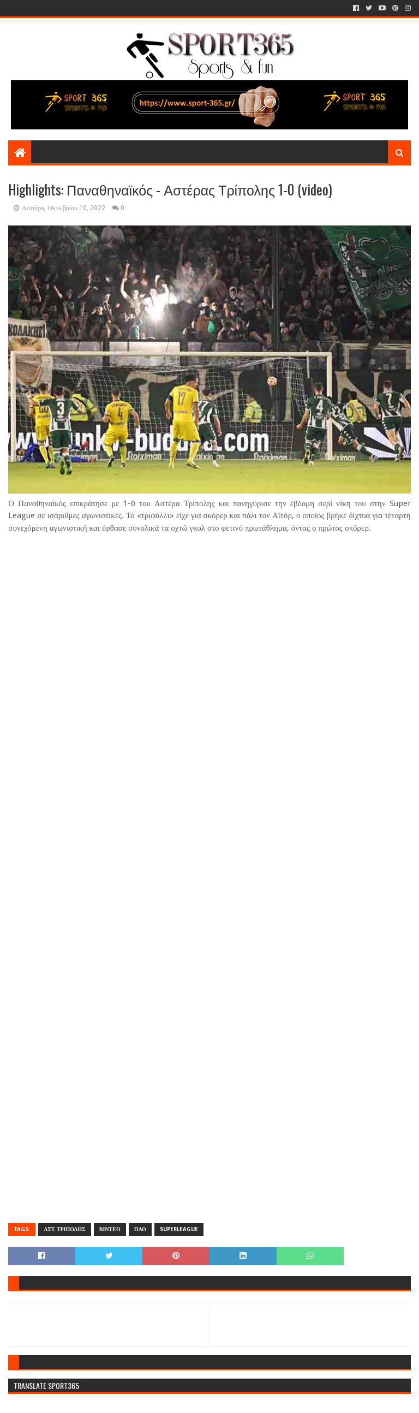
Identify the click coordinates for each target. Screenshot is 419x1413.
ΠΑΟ (140, 1229)
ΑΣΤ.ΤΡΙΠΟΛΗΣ (64, 1229)
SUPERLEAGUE (179, 1229)
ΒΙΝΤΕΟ (110, 1229)
